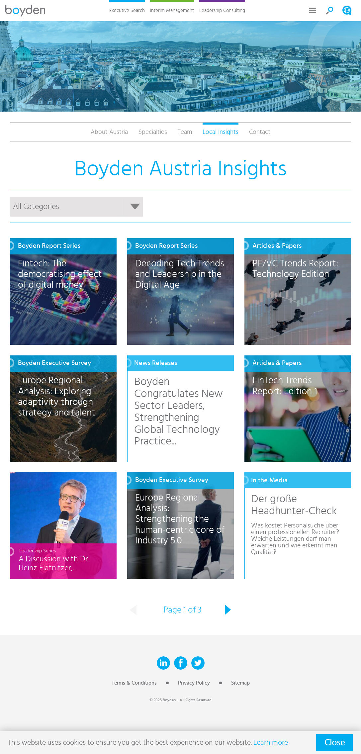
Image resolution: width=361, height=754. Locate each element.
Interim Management (172, 10)
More (312, 10)
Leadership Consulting (222, 10)
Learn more (270, 742)
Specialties (152, 132)
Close (334, 742)
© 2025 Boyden (162, 700)
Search (329, 10)
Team (185, 132)
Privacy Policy (194, 683)
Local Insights (220, 132)
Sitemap (240, 683)
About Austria (109, 132)
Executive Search (127, 10)
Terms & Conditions (134, 683)
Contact (259, 132)
